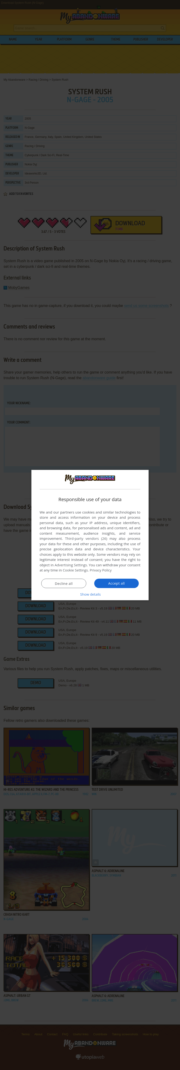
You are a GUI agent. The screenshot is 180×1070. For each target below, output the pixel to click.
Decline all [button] (64, 583)
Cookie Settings (75, 570)
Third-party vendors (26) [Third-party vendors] (86, 538)
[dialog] (90, 535)
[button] (90, 594)
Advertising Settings (71, 565)
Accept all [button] (116, 583)
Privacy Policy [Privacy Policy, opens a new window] (101, 570)
